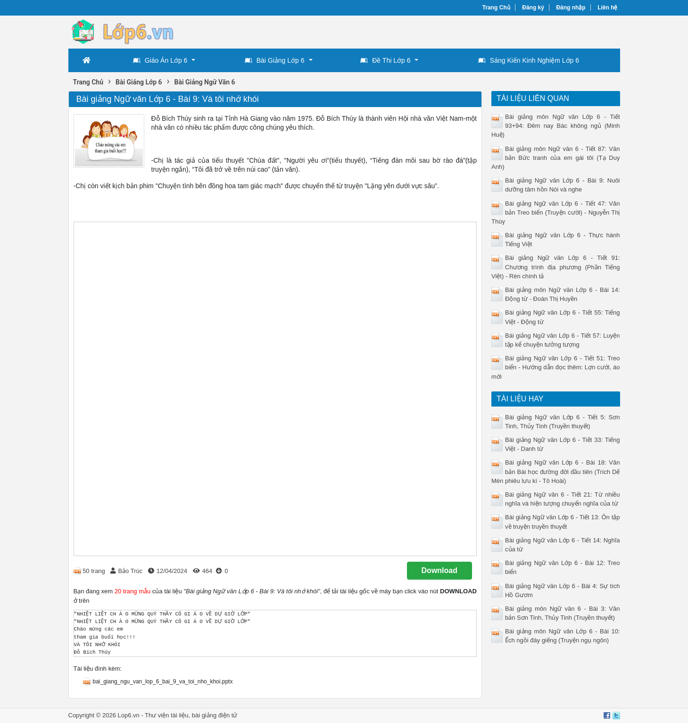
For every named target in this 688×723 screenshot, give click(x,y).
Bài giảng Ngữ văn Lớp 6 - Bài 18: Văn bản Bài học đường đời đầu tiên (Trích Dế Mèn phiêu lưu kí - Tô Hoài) (555, 471)
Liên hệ (607, 7)
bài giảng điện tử (215, 715)
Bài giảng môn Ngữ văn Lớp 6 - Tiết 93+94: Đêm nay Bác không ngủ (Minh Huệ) (555, 125)
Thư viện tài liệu (166, 715)
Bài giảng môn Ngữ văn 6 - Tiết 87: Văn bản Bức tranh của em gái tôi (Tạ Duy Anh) (555, 157)
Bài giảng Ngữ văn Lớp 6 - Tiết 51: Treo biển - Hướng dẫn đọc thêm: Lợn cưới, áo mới (555, 367)
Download (439, 570)
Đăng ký (533, 7)
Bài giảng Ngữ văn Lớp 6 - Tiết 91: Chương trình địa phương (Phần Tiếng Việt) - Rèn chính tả (555, 266)
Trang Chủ (496, 7)
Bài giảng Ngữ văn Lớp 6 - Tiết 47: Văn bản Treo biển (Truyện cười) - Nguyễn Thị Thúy (555, 212)
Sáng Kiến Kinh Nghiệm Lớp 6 (528, 60)
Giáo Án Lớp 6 (160, 60)
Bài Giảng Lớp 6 (275, 60)
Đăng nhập (570, 7)
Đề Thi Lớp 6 (385, 60)
